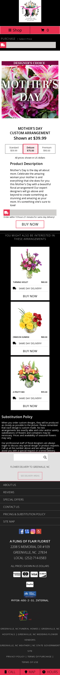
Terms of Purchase (40, 656)
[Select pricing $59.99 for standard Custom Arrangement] (14, 149)
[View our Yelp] (38, 533)
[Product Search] (30, 457)
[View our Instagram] (33, 533)
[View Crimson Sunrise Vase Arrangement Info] (30, 319)
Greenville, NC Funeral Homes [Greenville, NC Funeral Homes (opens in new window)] (19, 628)
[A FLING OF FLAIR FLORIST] (30, 21)
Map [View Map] (30, 672)
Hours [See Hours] (50, 672)
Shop (15, 30)
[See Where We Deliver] (30, 475)
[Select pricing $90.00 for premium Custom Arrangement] (46, 149)
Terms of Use (30, 662)
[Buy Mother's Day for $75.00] (30, 224)
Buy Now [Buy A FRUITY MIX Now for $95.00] (30, 406)
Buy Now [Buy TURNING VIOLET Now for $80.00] (30, 296)
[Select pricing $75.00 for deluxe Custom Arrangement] (30, 149)
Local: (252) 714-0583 (30, 558)
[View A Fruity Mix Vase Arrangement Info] (30, 374)
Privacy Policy (15, 656)
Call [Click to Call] (10, 672)
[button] (30, 594)
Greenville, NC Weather (15, 645)
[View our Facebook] (21, 533)
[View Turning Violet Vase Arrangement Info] (30, 264)
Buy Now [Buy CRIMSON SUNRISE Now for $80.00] (30, 351)
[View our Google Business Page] (27, 533)
